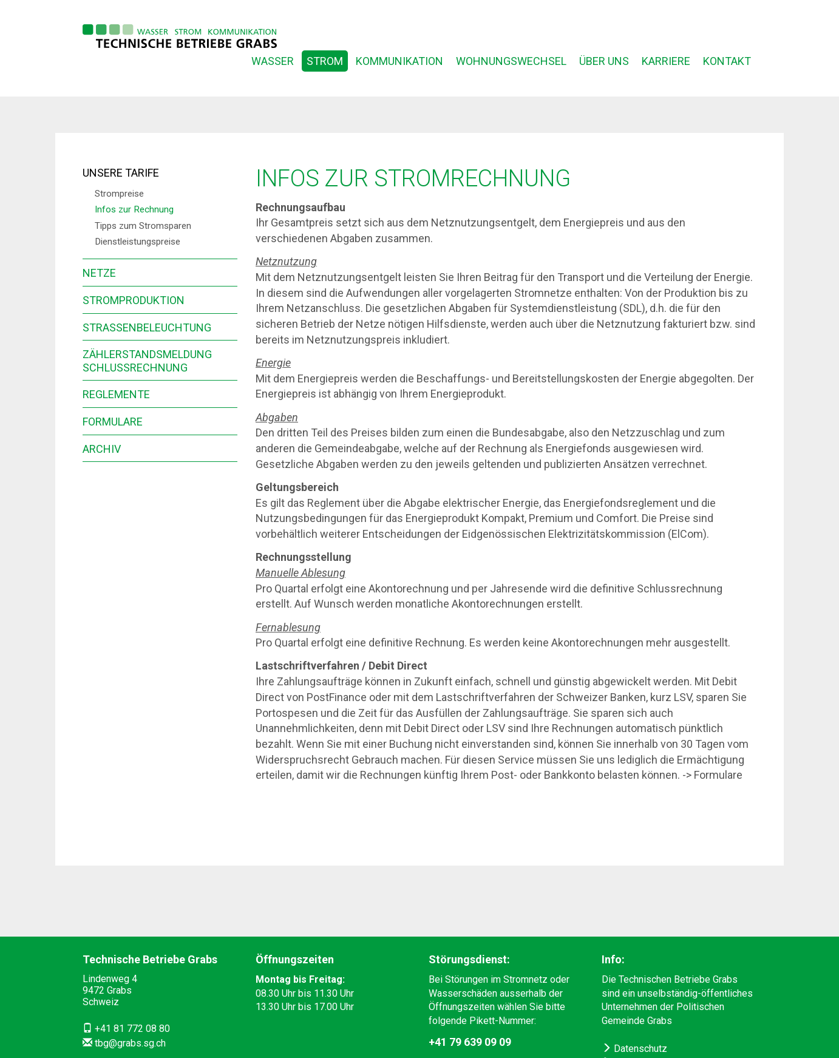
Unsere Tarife (121, 172)
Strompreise (119, 193)
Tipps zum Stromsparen (143, 225)
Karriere (666, 61)
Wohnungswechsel (511, 61)
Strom (325, 61)
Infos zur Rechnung (134, 209)
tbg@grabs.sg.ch (130, 1043)
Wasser (272, 61)
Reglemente (116, 394)
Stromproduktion (134, 300)
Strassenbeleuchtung (147, 327)
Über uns (604, 61)
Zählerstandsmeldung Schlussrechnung (147, 361)
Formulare (113, 421)
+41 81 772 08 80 (132, 1028)
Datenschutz (634, 1048)
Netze (99, 272)
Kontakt (727, 61)
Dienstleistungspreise (137, 241)
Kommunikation (399, 61)
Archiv (102, 449)
